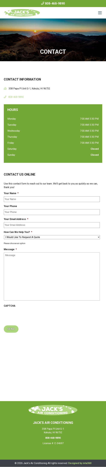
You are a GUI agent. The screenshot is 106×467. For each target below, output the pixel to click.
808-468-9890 (53, 3)
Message (10, 249)
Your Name (11, 193)
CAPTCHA (9, 305)
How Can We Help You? (18, 232)
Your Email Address (16, 219)
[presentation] (27, 315)
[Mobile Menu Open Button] (100, 13)
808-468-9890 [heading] (53, 437)
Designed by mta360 (79, 463)
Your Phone (10, 206)
